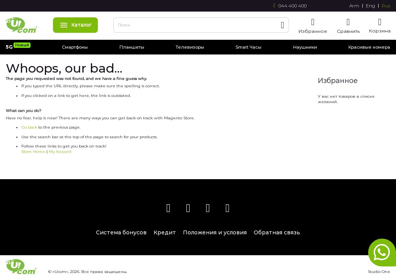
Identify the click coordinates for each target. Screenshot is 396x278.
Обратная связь (277, 232)
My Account (60, 151)
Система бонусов (121, 232)
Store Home (33, 151)
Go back (29, 127)
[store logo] (22, 25)
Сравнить (348, 31)
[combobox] (201, 25)
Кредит (165, 232)
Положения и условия (215, 232)
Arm (354, 5)
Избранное (313, 31)
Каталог (75, 25)
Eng (370, 5)
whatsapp (382, 252)
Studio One (379, 271)
